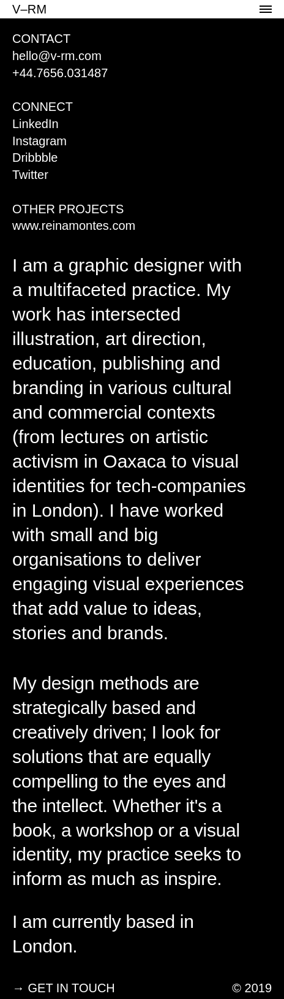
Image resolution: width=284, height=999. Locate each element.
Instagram (39, 141)
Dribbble (35, 157)
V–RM (29, 9)
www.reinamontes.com (73, 225)
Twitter (30, 174)
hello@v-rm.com (57, 56)
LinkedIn (35, 124)
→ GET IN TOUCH (63, 988)
